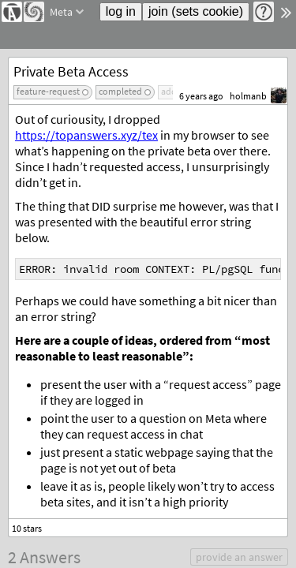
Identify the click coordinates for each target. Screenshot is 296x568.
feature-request (48, 91)
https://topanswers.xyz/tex (86, 135)
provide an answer (239, 557)
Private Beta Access (71, 71)
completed (120, 91)
